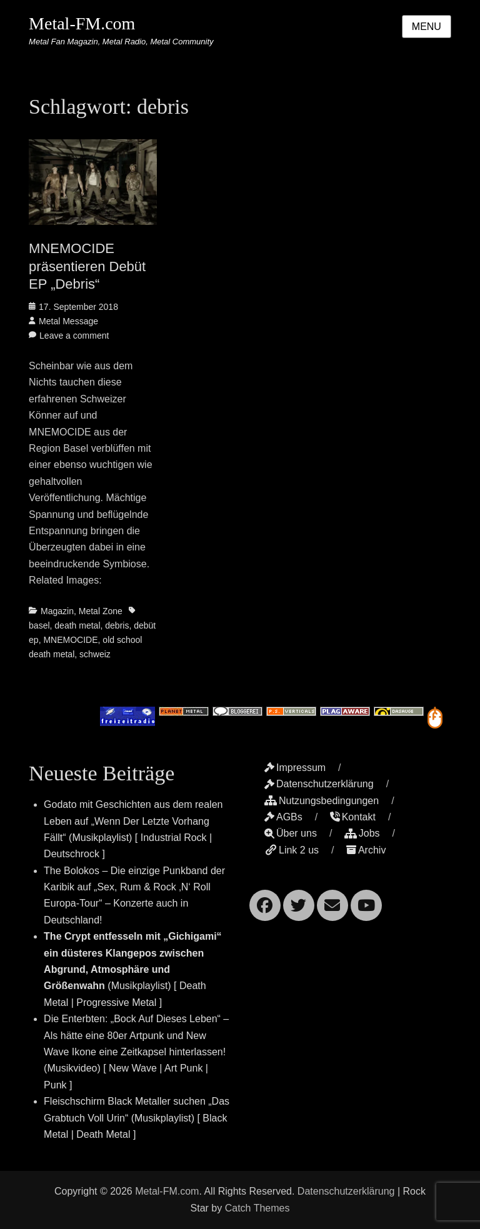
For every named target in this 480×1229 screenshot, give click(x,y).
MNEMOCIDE (70, 640)
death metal (77, 625)
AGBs (283, 817)
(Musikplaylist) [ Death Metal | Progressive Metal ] (133, 969)
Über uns (290, 833)
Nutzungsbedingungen (321, 800)
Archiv (366, 850)
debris (117, 625)
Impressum (295, 767)
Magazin (57, 611)
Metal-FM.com (82, 23)
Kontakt (353, 817)
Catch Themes (257, 1208)
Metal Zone (100, 611)
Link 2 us (291, 850)
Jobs (362, 833)
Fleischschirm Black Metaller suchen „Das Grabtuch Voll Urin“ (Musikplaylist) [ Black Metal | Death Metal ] (136, 1118)
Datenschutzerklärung (319, 784)
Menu (426, 26)
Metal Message (68, 321)
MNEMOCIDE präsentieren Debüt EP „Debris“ (87, 266)
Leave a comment (74, 336)
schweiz (95, 654)
